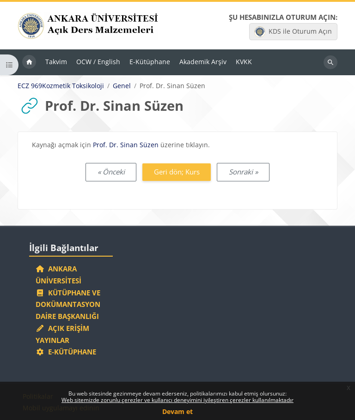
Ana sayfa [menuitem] (29, 62)
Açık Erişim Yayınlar (62, 334)
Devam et (177, 411)
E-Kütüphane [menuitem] (149, 61)
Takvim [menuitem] (56, 61)
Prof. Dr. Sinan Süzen (126, 144)
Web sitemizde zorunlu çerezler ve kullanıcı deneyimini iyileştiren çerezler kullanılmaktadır (177, 400)
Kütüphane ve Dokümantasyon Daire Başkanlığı (68, 304)
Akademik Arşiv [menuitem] (202, 61)
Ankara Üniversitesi (58, 274)
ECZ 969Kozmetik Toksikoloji (61, 86)
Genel (122, 86)
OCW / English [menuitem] (98, 61)
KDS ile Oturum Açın (293, 31)
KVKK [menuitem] (244, 61)
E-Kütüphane (66, 351)
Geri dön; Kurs (177, 171)
